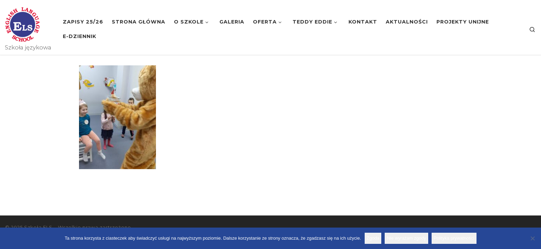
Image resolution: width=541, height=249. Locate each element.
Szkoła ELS (38, 227)
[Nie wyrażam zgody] (532, 238)
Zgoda (373, 238)
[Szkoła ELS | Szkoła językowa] (22, 23)
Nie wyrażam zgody (406, 238)
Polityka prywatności (454, 238)
